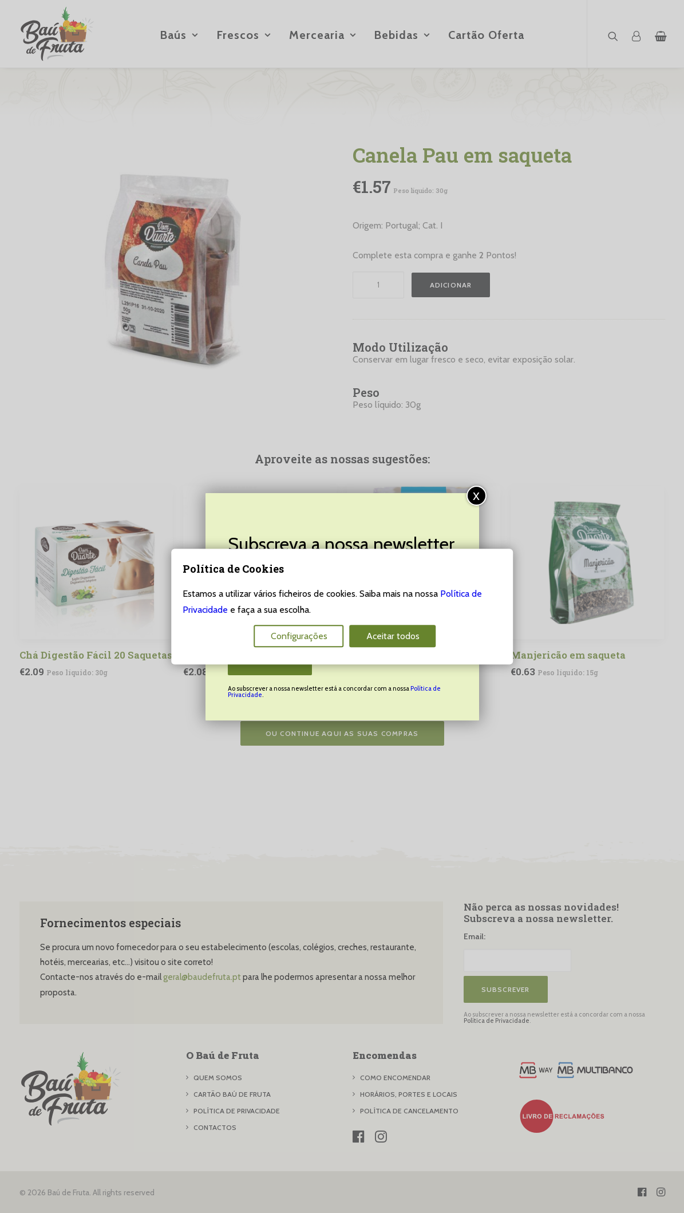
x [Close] (476, 495)
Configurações (299, 636)
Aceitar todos (393, 636)
